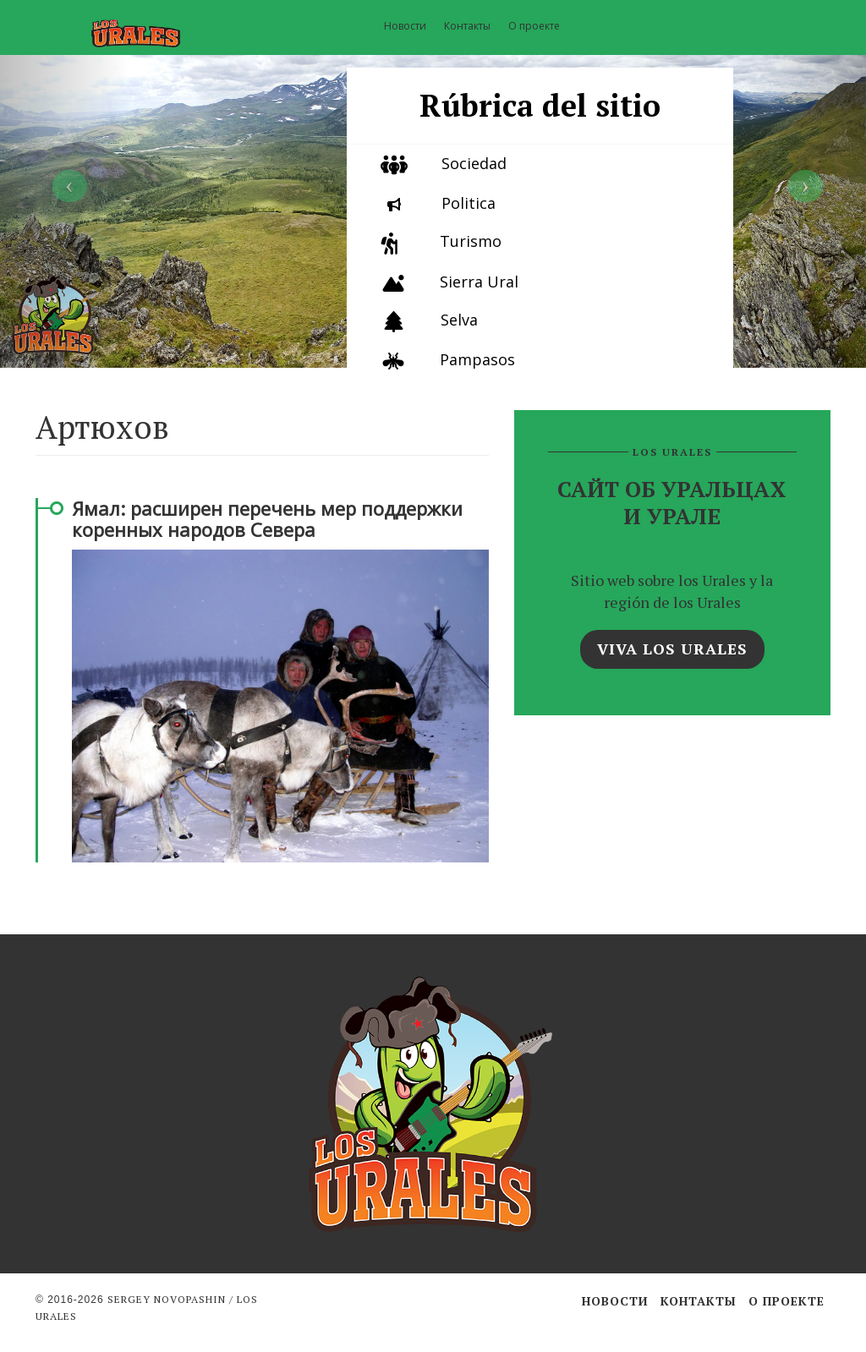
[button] (65, 184)
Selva (459, 319)
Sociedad (474, 163)
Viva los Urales (672, 648)
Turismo (471, 241)
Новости (405, 26)
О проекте (534, 26)
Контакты (467, 26)
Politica (468, 203)
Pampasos (477, 359)
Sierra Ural (479, 281)
